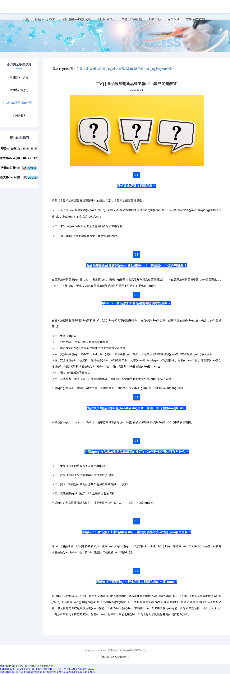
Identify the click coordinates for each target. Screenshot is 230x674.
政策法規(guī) (19, 90)
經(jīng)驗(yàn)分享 (19, 102)
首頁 (26, 19)
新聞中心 (154, 19)
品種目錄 (19, 115)
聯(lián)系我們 (195, 19)
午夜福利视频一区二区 (11, 672)
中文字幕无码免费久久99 (55, 672)
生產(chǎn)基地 (132, 19)
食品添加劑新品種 (131, 68)
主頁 (79, 68)
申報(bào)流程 (19, 77)
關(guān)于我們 (45, 19)
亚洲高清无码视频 (33, 672)
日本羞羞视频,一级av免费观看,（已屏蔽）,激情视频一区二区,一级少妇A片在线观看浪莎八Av (47, 669)
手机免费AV (89, 672)
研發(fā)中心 (106, 19)
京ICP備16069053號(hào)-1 (115, 656)
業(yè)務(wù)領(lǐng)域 (77, 19)
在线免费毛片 (75, 672)
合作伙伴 (173, 19)
